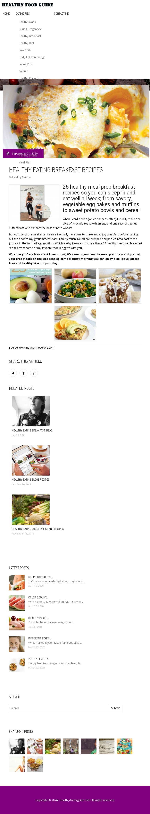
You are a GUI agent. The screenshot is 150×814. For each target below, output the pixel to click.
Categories (23, 13)
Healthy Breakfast (30, 36)
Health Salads (27, 22)
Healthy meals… (38, 618)
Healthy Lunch (28, 113)
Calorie (23, 71)
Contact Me (61, 13)
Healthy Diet (26, 43)
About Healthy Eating (32, 120)
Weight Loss (26, 92)
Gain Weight (26, 141)
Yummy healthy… (38, 659)
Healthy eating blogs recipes (30, 479)
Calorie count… (38, 597)
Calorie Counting (29, 106)
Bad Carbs (25, 99)
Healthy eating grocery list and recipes (38, 529)
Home (6, 13)
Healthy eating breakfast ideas (32, 430)
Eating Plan (26, 64)
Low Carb (25, 50)
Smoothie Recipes (30, 85)
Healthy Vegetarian (30, 148)
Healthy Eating (28, 127)
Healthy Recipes (29, 78)
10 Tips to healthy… (40, 577)
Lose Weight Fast (30, 134)
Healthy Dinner (28, 155)
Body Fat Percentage (32, 57)
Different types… (39, 638)
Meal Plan (25, 162)
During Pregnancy (30, 29)
